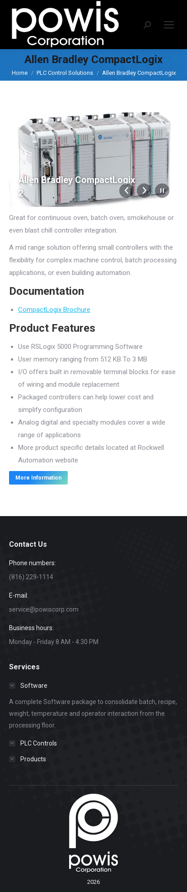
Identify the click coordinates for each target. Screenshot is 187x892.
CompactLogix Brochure (54, 310)
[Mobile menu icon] (169, 25)
